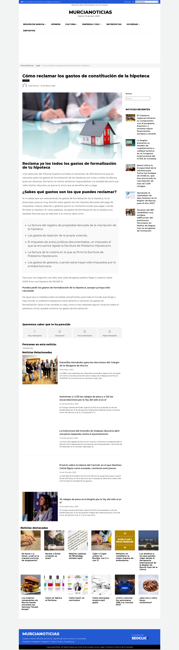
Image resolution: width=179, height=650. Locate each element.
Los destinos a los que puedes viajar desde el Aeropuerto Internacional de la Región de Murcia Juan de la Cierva (148, 562)
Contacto (109, 647)
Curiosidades (81, 639)
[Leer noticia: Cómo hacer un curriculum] (78, 585)
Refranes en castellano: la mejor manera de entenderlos (125, 557)
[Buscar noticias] (133, 2)
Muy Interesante (34, 333)
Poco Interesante (84, 333)
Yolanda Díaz (27, 349)
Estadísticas (69, 642)
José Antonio (33, 86)
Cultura (71, 25)
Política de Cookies (85, 647)
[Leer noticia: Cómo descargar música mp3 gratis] (101, 585)
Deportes (29, 31)
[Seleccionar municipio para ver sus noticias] (146, 2)
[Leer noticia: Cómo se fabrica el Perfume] (54, 585)
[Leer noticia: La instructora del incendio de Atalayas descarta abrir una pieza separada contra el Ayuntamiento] (40, 438)
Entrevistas (114, 25)
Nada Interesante (109, 333)
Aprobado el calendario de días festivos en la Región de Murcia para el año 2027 (146, 198)
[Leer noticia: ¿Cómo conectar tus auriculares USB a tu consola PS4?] (125, 585)
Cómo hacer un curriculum (76, 599)
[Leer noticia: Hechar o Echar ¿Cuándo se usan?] (54, 541)
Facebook (26, 642)
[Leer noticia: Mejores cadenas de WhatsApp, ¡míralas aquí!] (78, 541)
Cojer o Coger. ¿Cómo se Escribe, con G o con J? (100, 557)
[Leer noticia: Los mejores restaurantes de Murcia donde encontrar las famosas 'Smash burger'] (31, 585)
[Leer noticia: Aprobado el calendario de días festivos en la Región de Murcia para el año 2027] (130, 195)
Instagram (36, 642)
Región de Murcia (34, 25)
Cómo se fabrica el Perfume (53, 599)
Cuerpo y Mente (28, 639)
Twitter (60, 642)
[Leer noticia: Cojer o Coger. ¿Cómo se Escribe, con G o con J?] (101, 541)
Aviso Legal (99, 647)
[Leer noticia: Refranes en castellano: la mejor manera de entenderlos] (125, 541)
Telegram (45, 642)
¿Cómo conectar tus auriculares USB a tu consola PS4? (124, 601)
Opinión (55, 25)
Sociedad (133, 25)
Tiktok (53, 642)
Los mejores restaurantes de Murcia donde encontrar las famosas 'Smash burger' (30, 604)
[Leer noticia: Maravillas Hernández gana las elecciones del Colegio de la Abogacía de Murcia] (40, 370)
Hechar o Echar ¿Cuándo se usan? (53, 556)
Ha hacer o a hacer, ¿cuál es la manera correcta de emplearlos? (30, 557)
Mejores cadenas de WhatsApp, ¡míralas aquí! (77, 556)
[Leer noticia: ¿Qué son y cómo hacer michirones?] (148, 585)
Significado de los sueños (63, 639)
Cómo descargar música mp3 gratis (100, 600)
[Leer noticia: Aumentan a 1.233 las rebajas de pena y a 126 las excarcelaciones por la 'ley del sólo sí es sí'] (40, 404)
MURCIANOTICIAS (90, 12)
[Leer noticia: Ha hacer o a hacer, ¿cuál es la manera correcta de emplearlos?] (31, 541)
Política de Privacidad (124, 647)
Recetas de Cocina (44, 639)
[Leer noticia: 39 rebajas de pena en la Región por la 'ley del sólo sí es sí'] (40, 507)
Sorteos (127, 2)
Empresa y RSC (92, 25)
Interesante (59, 333)
